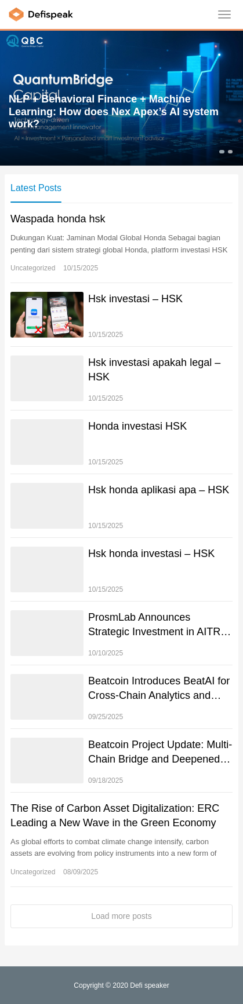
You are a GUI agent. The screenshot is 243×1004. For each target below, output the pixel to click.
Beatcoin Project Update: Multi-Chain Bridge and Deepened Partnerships (160, 753)
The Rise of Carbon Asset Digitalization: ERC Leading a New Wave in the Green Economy (114, 816)
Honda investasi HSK (137, 426)
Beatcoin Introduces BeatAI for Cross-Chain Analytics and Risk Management (159, 689)
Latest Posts (35, 188)
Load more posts (121, 916)
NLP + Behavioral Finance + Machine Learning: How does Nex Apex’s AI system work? (114, 111)
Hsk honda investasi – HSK (151, 553)
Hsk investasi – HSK (135, 299)
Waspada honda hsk (57, 219)
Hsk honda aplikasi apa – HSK (158, 490)
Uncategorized (32, 268)
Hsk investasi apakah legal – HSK (154, 370)
